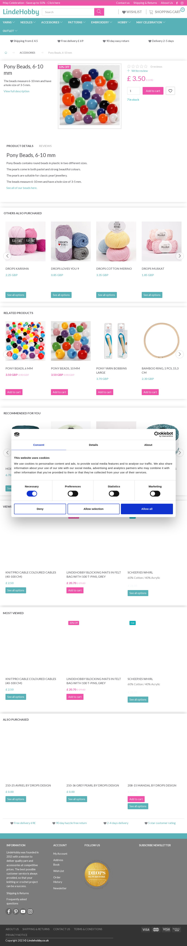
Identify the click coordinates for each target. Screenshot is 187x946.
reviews (156, 66)
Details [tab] (93, 444)
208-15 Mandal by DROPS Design (152, 785)
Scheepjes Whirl (140, 572)
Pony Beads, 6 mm (19, 368)
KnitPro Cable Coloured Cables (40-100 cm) (30, 574)
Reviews (45, 146)
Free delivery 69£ (25, 823)
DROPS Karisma (17, 268)
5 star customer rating (162, 823)
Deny (40, 508)
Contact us (123, 2)
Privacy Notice (16, 935)
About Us (167, 2)
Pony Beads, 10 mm (65, 368)
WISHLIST (132, 12)
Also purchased (16, 719)
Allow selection (93, 508)
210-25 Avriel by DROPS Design (28, 785)
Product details (20, 146)
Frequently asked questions (17, 901)
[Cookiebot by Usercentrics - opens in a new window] (157, 434)
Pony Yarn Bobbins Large (111, 370)
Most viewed (13, 613)
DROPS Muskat (153, 268)
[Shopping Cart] (166, 11)
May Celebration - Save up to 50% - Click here (31, 2)
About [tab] (148, 444)
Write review (139, 70)
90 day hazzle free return (71, 823)
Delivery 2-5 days (163, 40)
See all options (15, 294)
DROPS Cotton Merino (114, 268)
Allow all (146, 508)
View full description (16, 91)
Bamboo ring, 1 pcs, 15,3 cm (160, 370)
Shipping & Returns (145, 2)
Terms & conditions (88, 929)
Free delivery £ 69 (72, 40)
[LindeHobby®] (21, 11)
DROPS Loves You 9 (65, 268)
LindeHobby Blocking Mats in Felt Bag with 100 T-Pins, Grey (93, 574)
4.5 (35, 40)
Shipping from (23, 40)
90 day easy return (117, 40)
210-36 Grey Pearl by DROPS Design (92, 785)
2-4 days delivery (117, 823)
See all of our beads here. (21, 187)
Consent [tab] (38, 444)
